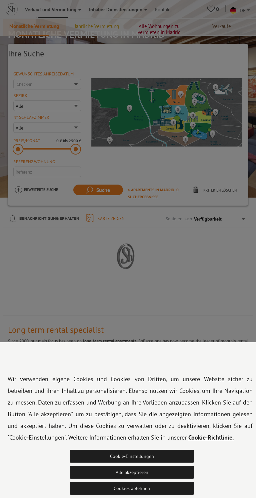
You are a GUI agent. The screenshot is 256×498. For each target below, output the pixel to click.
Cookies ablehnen (132, 488)
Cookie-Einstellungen (132, 456)
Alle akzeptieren (132, 472)
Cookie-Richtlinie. (211, 437)
